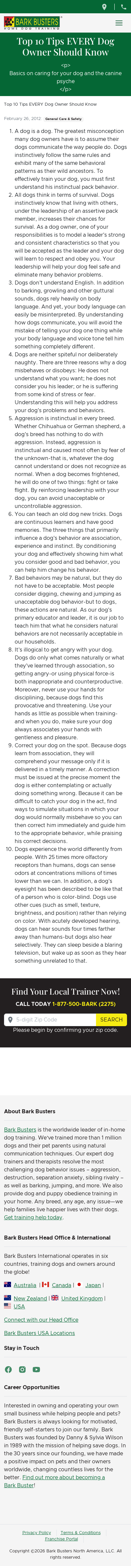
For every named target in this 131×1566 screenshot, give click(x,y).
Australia (25, 1285)
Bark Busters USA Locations (39, 1333)
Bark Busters (20, 1130)
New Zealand (30, 1298)
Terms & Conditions (81, 1533)
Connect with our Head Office (41, 1320)
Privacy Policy (36, 1533)
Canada (61, 1285)
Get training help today (33, 1217)
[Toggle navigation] (119, 23)
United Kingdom (82, 1298)
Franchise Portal (61, 1539)
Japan (93, 1285)
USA (19, 1306)
